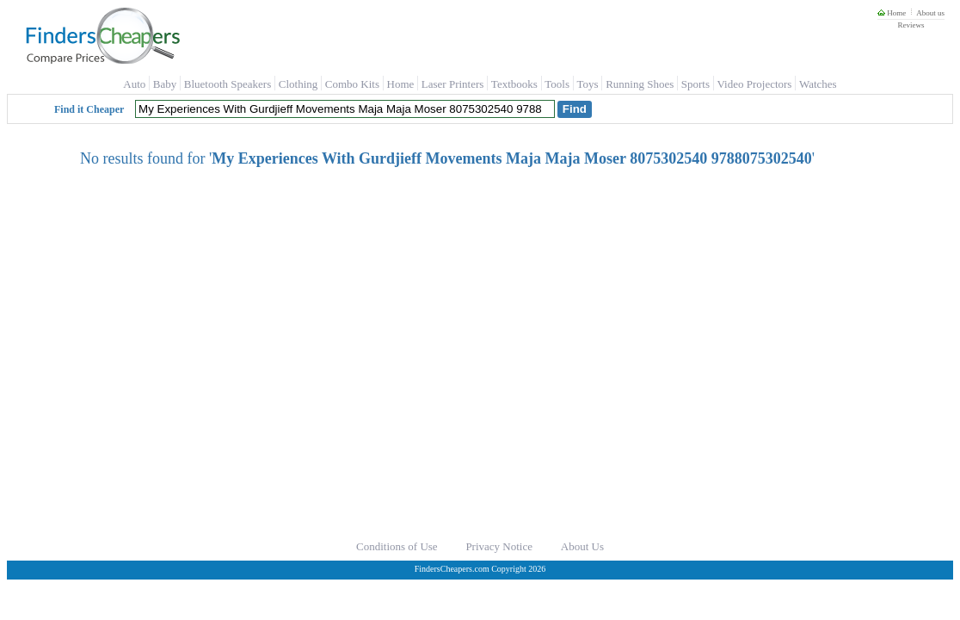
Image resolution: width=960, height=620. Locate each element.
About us (930, 13)
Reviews (910, 25)
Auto (134, 84)
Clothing (298, 84)
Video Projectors (754, 84)
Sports (695, 84)
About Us (582, 546)
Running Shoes (640, 84)
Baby (164, 84)
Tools (557, 84)
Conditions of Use (397, 546)
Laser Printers (453, 84)
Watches (818, 84)
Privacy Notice (498, 546)
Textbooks (514, 84)
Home (891, 13)
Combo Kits (352, 84)
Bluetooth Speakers (227, 84)
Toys (588, 84)
